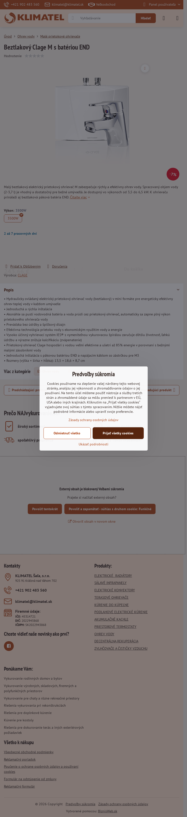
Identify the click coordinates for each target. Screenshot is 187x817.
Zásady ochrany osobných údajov (93, 420)
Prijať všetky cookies (118, 433)
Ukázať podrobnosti (93, 444)
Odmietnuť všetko (67, 433)
